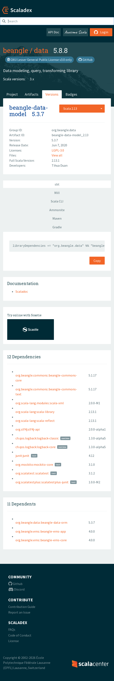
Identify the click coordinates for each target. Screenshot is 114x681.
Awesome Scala (76, 32)
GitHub (85, 60)
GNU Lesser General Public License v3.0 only (39, 60)
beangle (15, 50)
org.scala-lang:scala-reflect (35, 421)
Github (15, 584)
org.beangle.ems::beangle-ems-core (41, 540)
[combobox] (82, 108)
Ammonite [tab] (57, 210)
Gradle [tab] (57, 227)
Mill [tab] (57, 193)
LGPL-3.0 (58, 150)
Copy (97, 261)
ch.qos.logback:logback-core (35, 447)
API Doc (53, 32)
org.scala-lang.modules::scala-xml (39, 403)
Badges (71, 94)
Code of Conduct (19, 635)
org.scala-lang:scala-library (34, 412)
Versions (51, 94)
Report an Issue (19, 612)
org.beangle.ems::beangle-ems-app (40, 531)
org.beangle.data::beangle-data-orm (41, 522)
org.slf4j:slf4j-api (27, 429)
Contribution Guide (21, 607)
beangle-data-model (28, 111)
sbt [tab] (57, 184)
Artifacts (31, 94)
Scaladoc (21, 291)
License (13, 641)
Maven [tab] (57, 218)
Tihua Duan (60, 165)
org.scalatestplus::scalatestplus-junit (42, 482)
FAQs (11, 629)
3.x (32, 79)
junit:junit (22, 456)
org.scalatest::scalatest (32, 473)
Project (12, 94)
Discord (16, 589)
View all (57, 155)
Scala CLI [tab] (57, 201)
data (41, 50)
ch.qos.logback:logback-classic (37, 438)
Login (101, 32)
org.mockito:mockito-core (34, 464)
